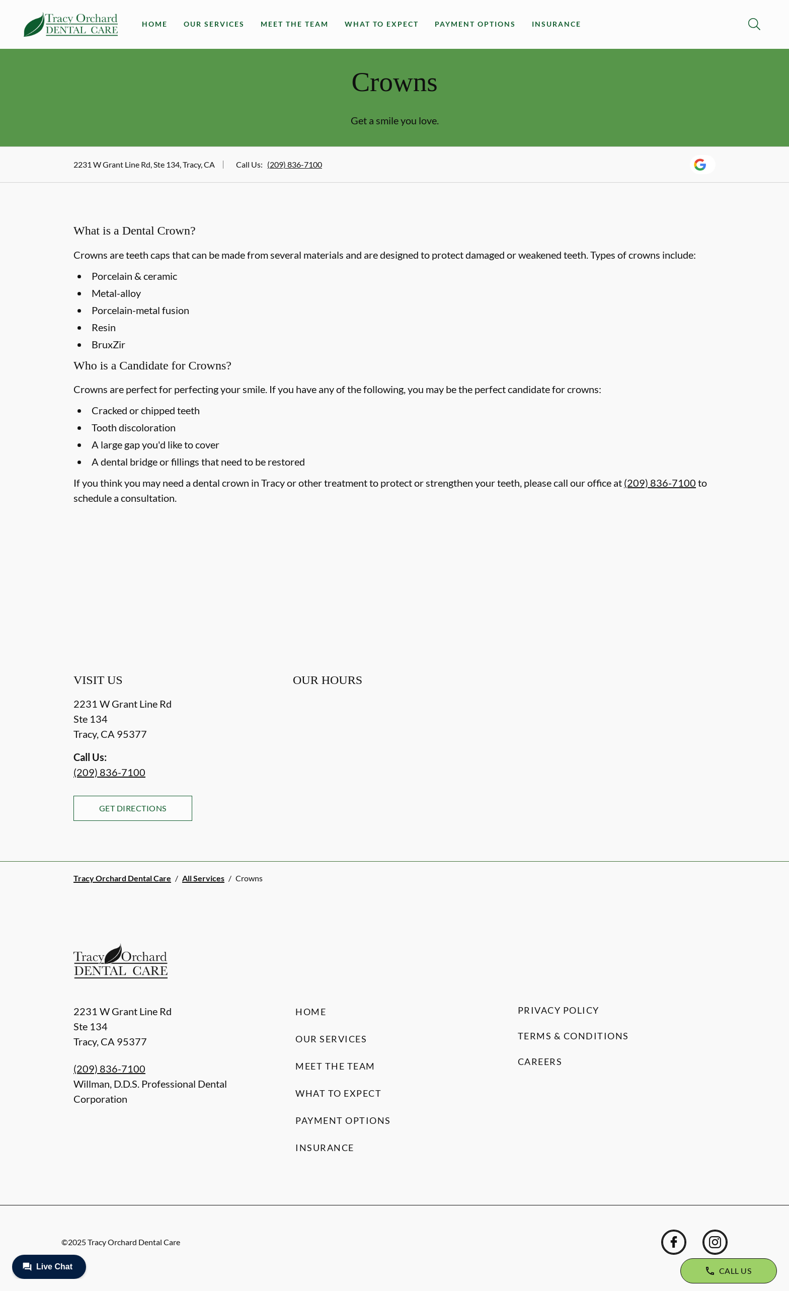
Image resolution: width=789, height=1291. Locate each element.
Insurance (556, 24)
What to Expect (382, 24)
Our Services (214, 24)
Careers (540, 1061)
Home (155, 24)
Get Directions (133, 808)
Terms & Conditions (573, 1035)
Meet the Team (295, 24)
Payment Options (475, 24)
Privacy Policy (558, 1010)
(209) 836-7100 (294, 164)
